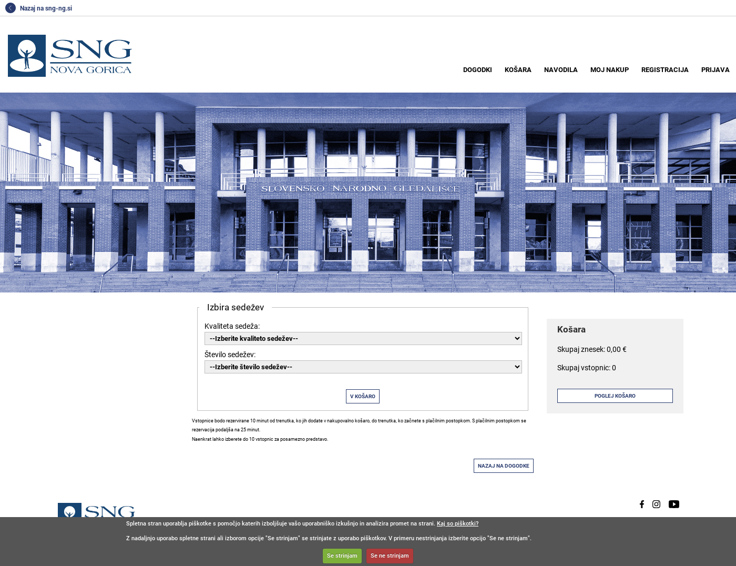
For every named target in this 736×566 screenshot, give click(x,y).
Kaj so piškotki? (457, 523)
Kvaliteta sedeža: (232, 326)
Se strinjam (342, 555)
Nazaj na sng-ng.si (38, 8)
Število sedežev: (230, 354)
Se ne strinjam (390, 555)
